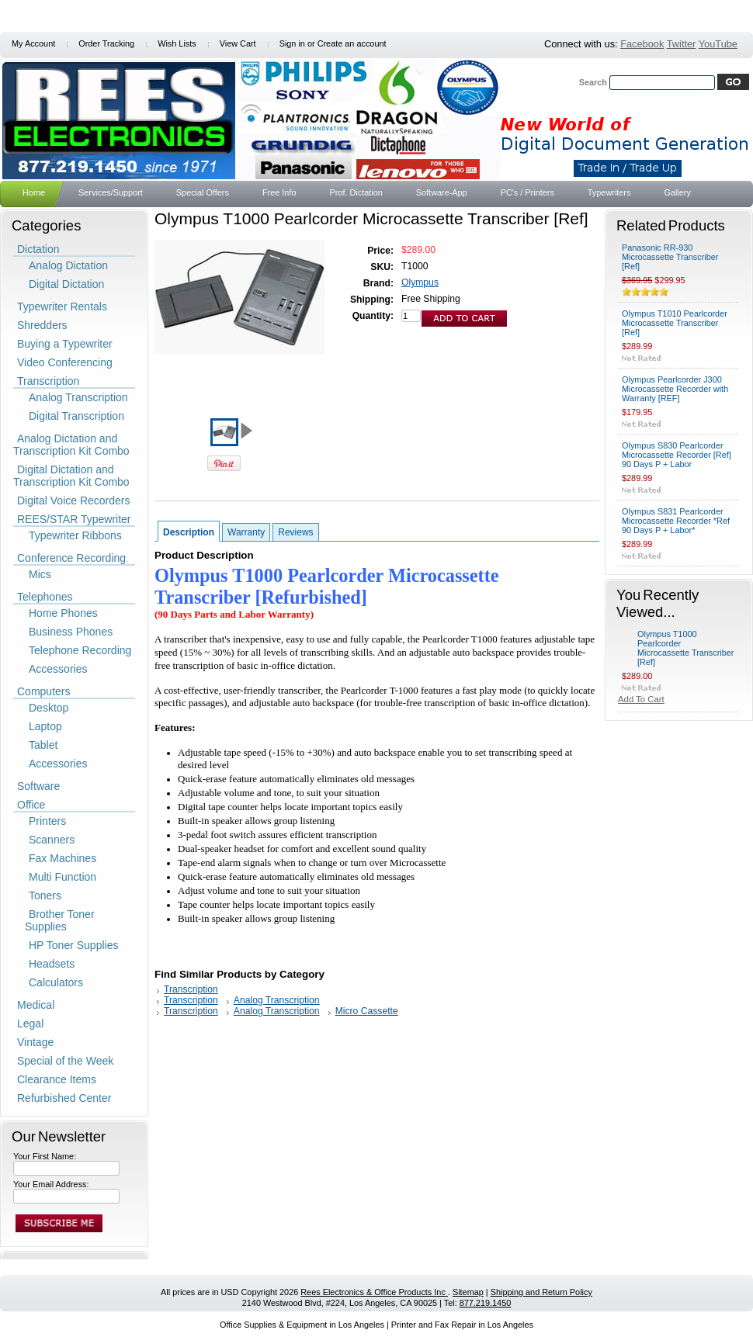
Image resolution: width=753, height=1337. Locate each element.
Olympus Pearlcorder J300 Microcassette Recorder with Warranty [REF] (675, 389)
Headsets (52, 964)
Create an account (352, 43)
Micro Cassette (366, 1011)
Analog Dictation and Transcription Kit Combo (71, 444)
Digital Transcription (76, 416)
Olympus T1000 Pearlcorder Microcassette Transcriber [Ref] (685, 648)
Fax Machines (62, 858)
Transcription (48, 381)
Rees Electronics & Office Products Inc (374, 1292)
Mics (40, 574)
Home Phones (63, 613)
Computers (43, 691)
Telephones (45, 597)
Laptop (45, 726)
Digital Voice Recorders (73, 500)
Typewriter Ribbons (75, 535)
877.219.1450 (486, 1303)
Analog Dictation (68, 265)
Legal (30, 1023)
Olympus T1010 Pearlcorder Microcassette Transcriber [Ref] (674, 323)
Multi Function (62, 877)
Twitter (681, 44)
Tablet (43, 745)
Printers (47, 821)
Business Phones (71, 631)
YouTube (718, 44)
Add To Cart (641, 699)
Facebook (642, 44)
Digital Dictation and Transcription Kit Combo (71, 475)
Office (31, 804)
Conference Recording (71, 558)
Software (38, 786)
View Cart (238, 43)
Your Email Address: (51, 1184)
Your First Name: (44, 1156)
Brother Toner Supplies (60, 920)
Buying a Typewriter (65, 344)
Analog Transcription (78, 397)
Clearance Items (56, 1079)
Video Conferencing (65, 362)
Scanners (52, 839)
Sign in (292, 43)
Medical (35, 1005)
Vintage (35, 1042)
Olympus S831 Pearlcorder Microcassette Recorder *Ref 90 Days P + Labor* (676, 521)
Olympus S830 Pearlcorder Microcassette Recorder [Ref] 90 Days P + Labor (676, 455)
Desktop (48, 707)
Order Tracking (106, 43)
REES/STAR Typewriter (74, 519)
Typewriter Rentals (62, 306)
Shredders (42, 325)
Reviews (295, 532)
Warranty (246, 532)
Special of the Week (65, 1061)
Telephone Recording (80, 650)
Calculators (56, 982)
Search (593, 82)
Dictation (38, 249)
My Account (33, 43)
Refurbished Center (64, 1098)
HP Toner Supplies (73, 945)
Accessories (58, 669)
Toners (45, 895)
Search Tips (713, 99)
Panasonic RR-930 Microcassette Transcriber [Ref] (670, 257)
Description (188, 532)
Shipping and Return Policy (541, 1292)
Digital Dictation (66, 284)
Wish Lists (177, 43)
